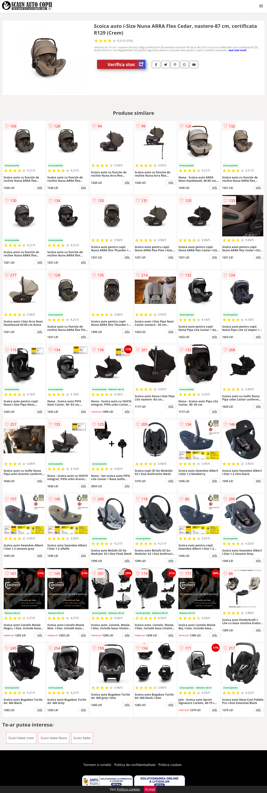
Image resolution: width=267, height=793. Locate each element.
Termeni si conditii (97, 765)
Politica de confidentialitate (135, 765)
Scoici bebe (82, 738)
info (39, 187)
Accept (150, 789)
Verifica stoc (126, 64)
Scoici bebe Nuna (54, 738)
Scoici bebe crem (21, 738)
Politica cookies (170, 765)
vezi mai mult (238, 50)
